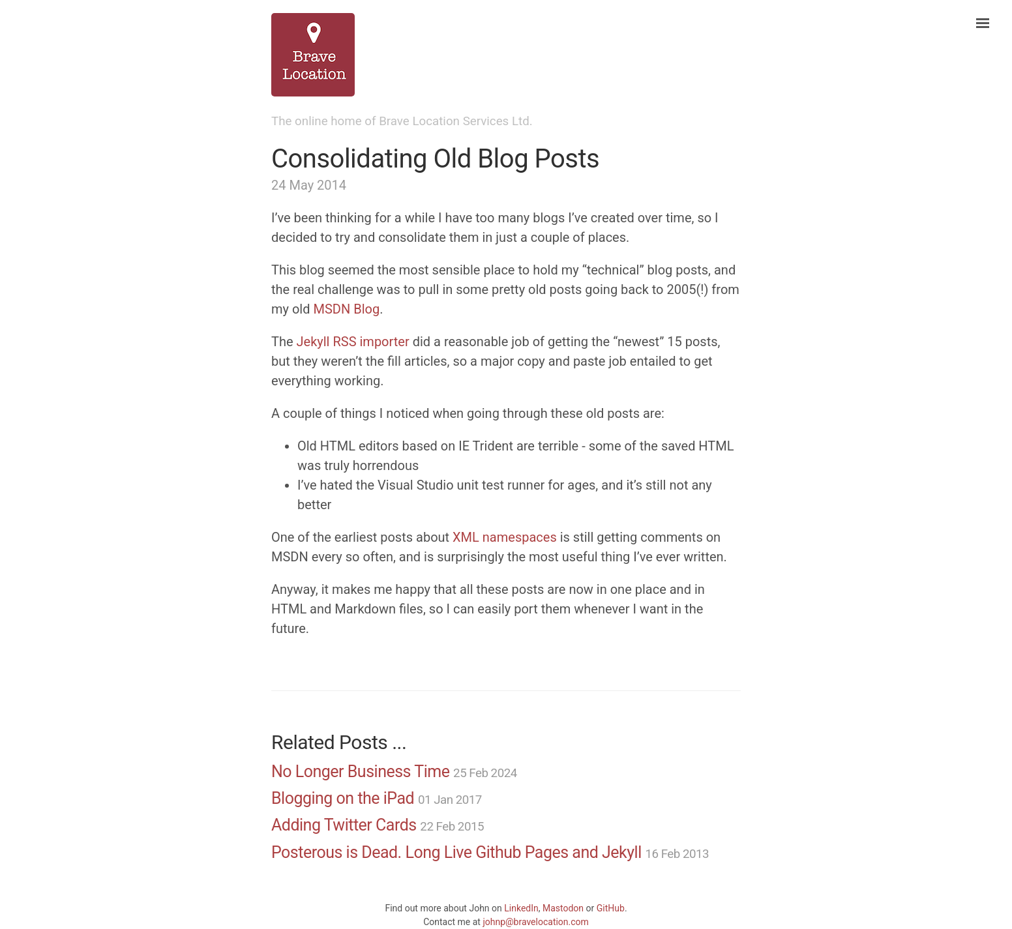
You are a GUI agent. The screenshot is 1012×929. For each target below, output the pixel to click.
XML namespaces (505, 537)
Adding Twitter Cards (344, 825)
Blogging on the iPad (342, 798)
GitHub (611, 908)
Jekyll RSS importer (353, 341)
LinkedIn (521, 908)
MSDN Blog (346, 309)
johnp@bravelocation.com (535, 922)
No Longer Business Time (360, 771)
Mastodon (563, 908)
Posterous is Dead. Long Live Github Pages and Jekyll (456, 852)
